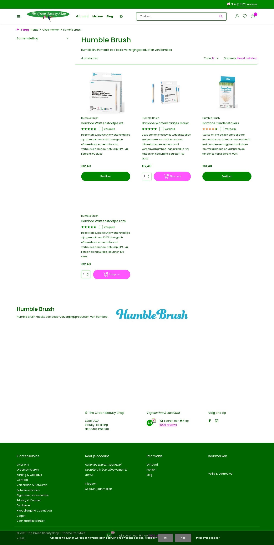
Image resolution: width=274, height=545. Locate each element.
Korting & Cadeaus (29, 475)
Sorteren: (230, 58)
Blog (110, 16)
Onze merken (52, 30)
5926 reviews (248, 4)
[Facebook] (209, 421)
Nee (183, 537)
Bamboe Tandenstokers (220, 123)
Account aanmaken (98, 489)
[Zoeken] (181, 16)
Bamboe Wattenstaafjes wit (102, 123)
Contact (22, 480)
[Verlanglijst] (245, 16)
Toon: (207, 58)
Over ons (23, 465)
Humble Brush (90, 118)
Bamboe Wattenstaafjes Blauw (165, 123)
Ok (165, 537)
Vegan (21, 516)
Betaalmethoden (28, 490)
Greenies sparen (28, 470)
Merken (97, 16)
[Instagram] (216, 421)
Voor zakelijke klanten (31, 521)
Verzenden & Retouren (32, 485)
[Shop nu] (172, 176)
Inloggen (91, 484)
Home (36, 30)
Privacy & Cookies (29, 500)
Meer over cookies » (208, 537)
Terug (23, 30)
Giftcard (82, 16)
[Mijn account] (237, 16)
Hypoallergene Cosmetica (34, 510)
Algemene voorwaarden (33, 495)
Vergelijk (107, 129)
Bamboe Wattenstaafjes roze (103, 221)
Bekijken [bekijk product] (105, 176)
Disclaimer (24, 505)
